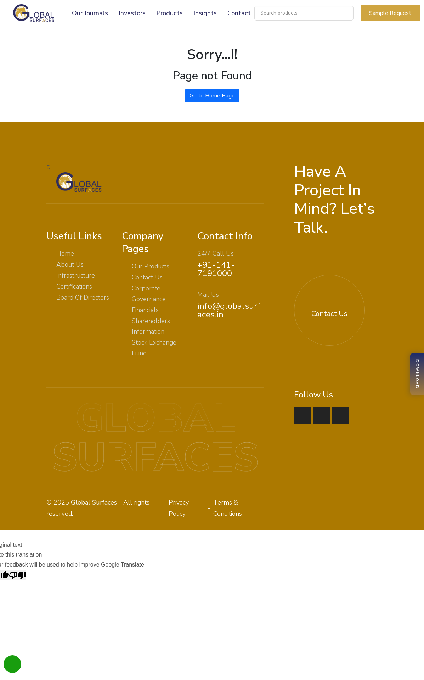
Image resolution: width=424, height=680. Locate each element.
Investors (132, 13)
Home (65, 253)
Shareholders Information (151, 326)
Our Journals (90, 13)
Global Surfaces (94, 502)
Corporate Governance (149, 293)
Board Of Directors (82, 297)
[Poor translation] (17, 575)
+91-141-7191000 (216, 269)
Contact (239, 13)
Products (169, 13)
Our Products (150, 266)
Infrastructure (75, 275)
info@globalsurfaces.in (229, 310)
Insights (205, 13)
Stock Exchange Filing (154, 347)
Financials (145, 310)
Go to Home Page (212, 96)
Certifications (74, 286)
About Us (70, 264)
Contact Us (147, 277)
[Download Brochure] (417, 374)
